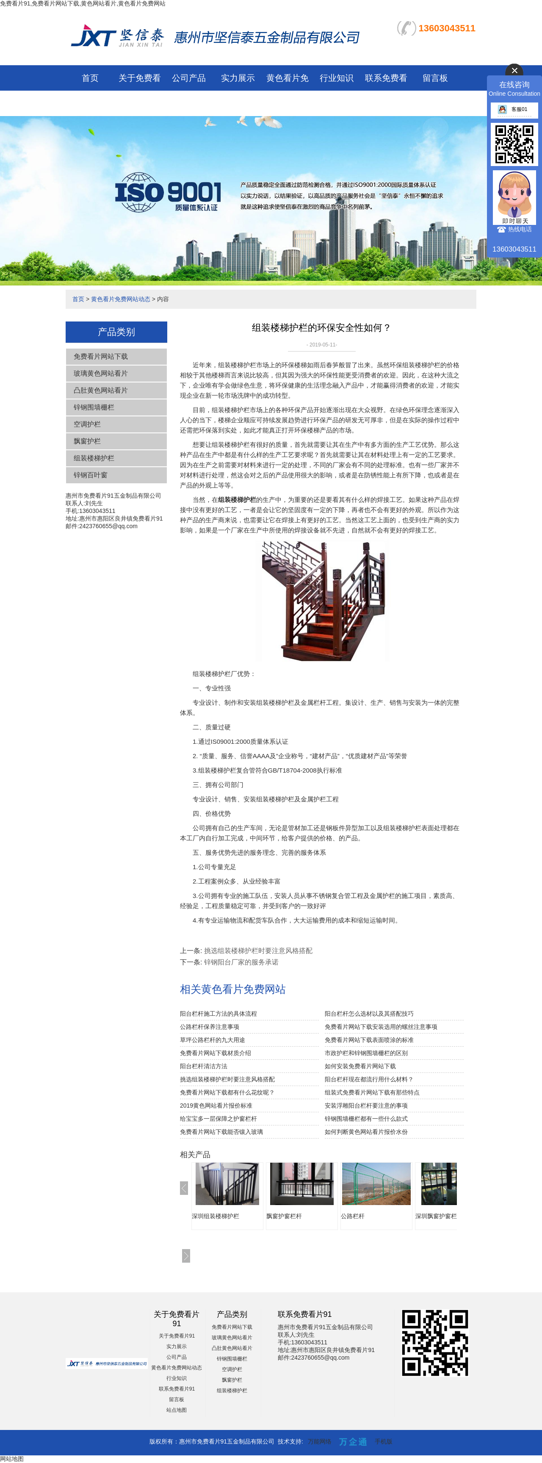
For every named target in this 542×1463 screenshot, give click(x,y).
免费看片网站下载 (101, 356)
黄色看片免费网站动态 (120, 299)
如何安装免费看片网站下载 (360, 1066)
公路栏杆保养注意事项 (209, 1026)
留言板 (435, 78)
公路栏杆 (353, 1216)
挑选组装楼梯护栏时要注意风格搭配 (258, 950)
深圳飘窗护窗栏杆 (439, 1216)
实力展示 (238, 78)
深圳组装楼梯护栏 (215, 1216)
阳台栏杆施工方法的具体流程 (218, 1013)
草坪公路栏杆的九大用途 (212, 1039)
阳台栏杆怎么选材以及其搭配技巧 (369, 1013)
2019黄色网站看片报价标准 (216, 1105)
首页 (90, 78)
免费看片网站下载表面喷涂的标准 (369, 1039)
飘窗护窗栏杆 (284, 1216)
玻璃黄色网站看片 (101, 373)
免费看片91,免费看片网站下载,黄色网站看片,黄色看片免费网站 (83, 3)
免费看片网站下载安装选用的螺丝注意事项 (381, 1026)
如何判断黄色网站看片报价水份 (366, 1131)
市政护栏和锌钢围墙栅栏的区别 (366, 1053)
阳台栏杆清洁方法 (203, 1066)
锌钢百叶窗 (91, 475)
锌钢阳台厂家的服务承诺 (241, 962)
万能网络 (320, 1441)
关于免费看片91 (177, 1336)
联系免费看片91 (177, 1389)
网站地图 (12, 1458)
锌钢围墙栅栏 (94, 407)
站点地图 (176, 1410)
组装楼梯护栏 (94, 458)
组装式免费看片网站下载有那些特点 (372, 1092)
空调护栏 (87, 424)
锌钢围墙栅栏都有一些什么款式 (366, 1118)
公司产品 (189, 78)
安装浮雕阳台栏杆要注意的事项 (366, 1105)
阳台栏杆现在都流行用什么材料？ (369, 1079)
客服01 (512, 109)
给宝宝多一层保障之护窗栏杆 (218, 1118)
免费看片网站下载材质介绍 (215, 1053)
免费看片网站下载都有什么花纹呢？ (227, 1092)
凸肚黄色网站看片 (101, 390)
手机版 (384, 1441)
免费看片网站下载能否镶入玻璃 (221, 1131)
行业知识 (337, 78)
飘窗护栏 (87, 441)
